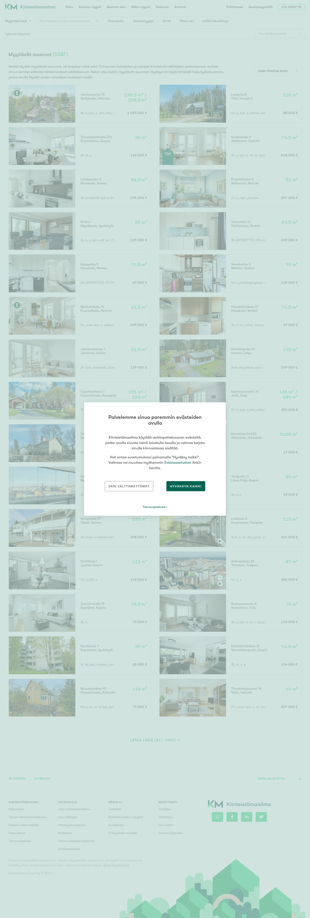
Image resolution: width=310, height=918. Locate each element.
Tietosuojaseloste (154, 507)
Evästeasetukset (177, 463)
